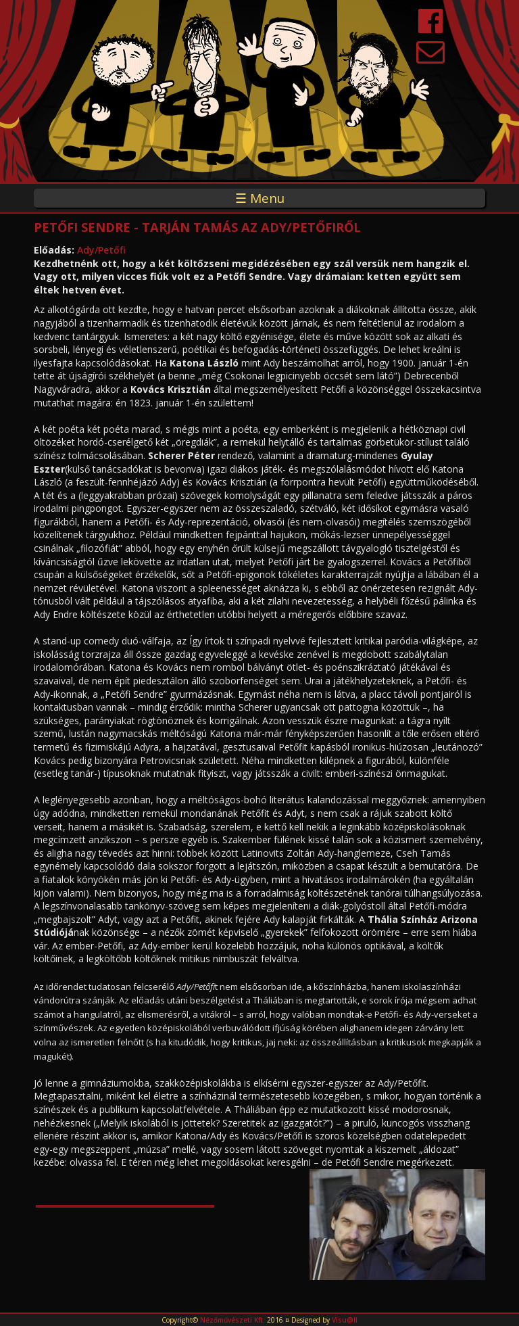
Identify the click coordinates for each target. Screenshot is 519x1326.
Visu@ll (344, 1320)
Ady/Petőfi (101, 249)
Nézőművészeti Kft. (232, 1320)
